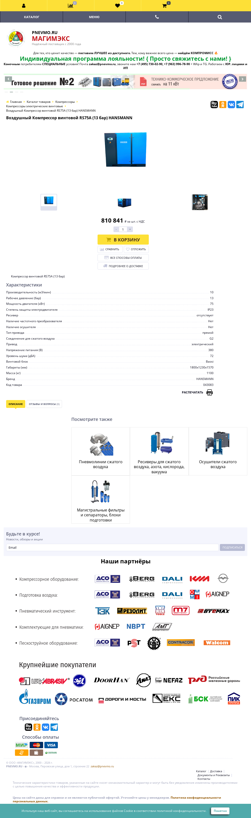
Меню (94, 17)
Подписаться (232, 547)
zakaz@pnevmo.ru (102, 766)
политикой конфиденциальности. (181, 811)
